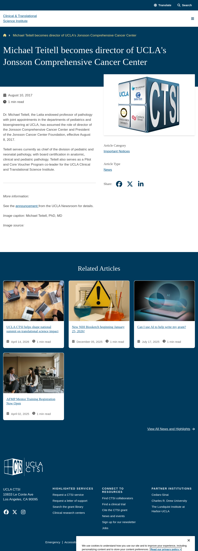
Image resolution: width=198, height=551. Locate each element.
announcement (26, 206)
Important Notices (117, 151)
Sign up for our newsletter (119, 522)
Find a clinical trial (113, 504)
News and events (113, 516)
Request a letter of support (70, 500)
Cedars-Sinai (160, 494)
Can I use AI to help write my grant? (161, 327)
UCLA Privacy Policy (97, 542)
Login (160, 542)
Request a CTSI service (68, 494)
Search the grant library (68, 506)
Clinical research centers (69, 512)
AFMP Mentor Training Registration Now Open (30, 401)
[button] (162, 5)
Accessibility (72, 542)
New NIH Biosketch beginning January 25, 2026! (98, 329)
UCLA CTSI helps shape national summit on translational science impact (32, 329)
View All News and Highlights (171, 429)
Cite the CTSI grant (114, 510)
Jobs (105, 528)
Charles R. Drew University (169, 500)
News (108, 170)
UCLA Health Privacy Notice (134, 542)
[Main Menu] (192, 18)
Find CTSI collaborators (117, 498)
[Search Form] (184, 5)
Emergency (52, 542)
